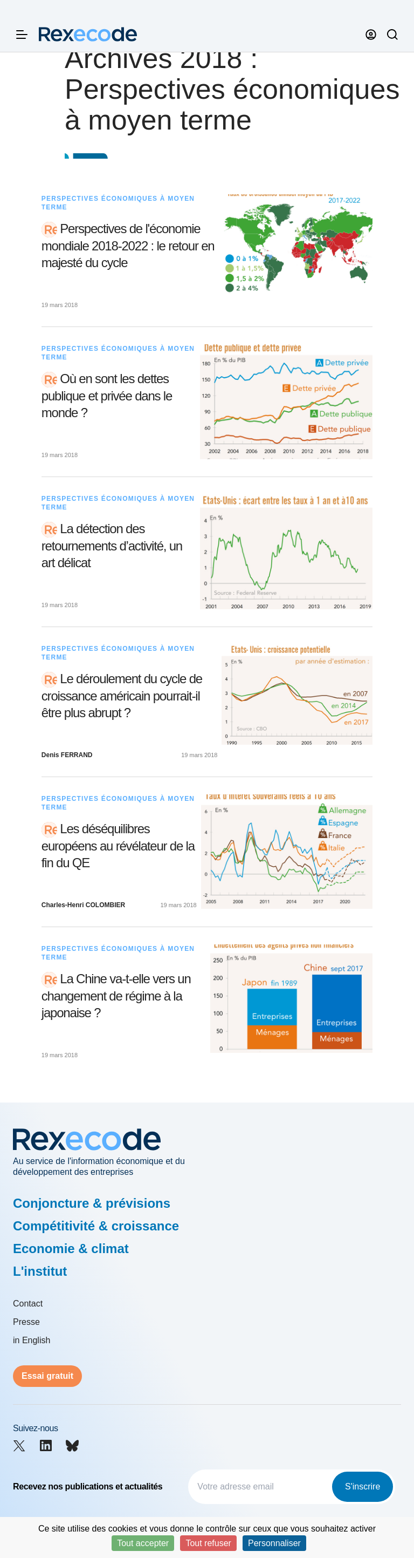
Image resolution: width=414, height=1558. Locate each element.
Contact (28, 1303)
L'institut (40, 1271)
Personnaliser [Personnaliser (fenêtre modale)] (274, 1543)
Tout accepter (143, 1543)
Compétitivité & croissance (96, 1226)
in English (31, 1340)
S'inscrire (362, 1486)
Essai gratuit (47, 1375)
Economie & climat (71, 1248)
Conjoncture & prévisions (91, 1203)
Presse (26, 1321)
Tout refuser (208, 1543)
